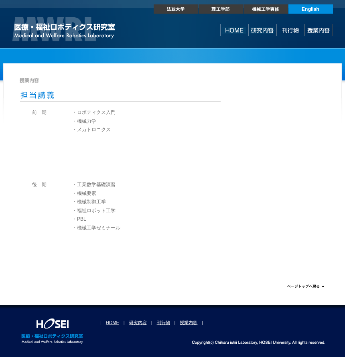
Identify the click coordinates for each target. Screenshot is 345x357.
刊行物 (163, 322)
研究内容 (138, 322)
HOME (112, 322)
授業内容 (188, 322)
